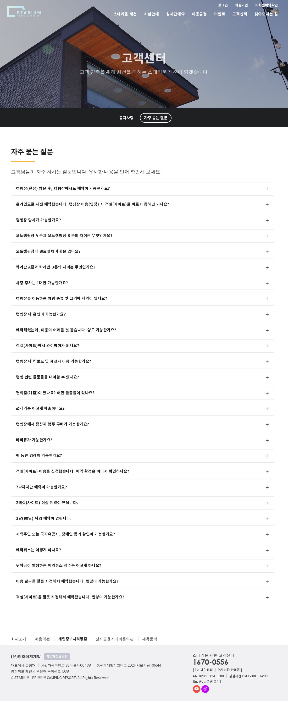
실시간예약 (175, 14)
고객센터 (239, 14)
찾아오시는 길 (266, 14)
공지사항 (126, 118)
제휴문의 (149, 639)
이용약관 (42, 639)
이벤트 (219, 14)
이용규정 (199, 14)
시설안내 (151, 14)
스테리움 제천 (125, 14)
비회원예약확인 (266, 5)
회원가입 (241, 5)
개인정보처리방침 (72, 639)
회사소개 (18, 639)
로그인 (223, 5)
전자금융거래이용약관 (114, 639)
